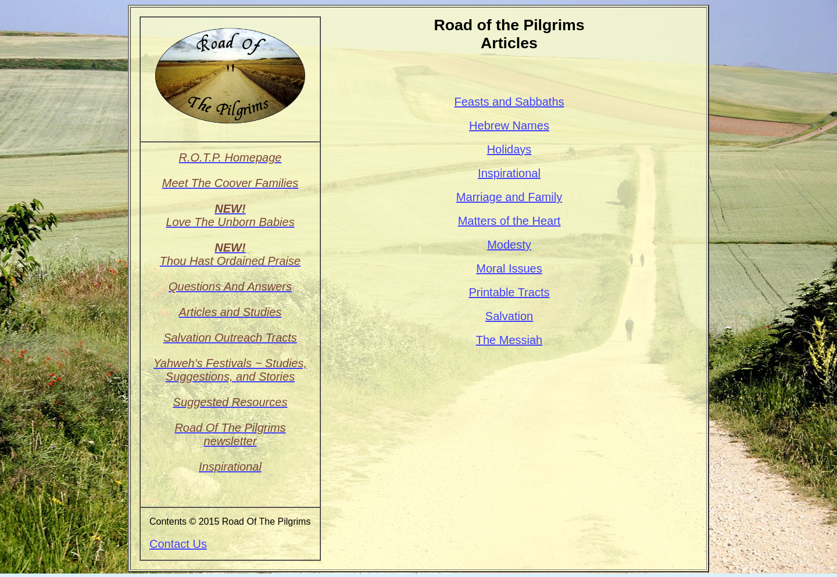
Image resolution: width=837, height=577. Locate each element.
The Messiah (509, 340)
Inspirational (509, 173)
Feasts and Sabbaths (509, 101)
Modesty (509, 244)
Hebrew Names (509, 125)
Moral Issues (509, 268)
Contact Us (178, 543)
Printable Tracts (509, 292)
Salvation (509, 316)
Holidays (509, 149)
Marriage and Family (509, 197)
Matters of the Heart (509, 220)
